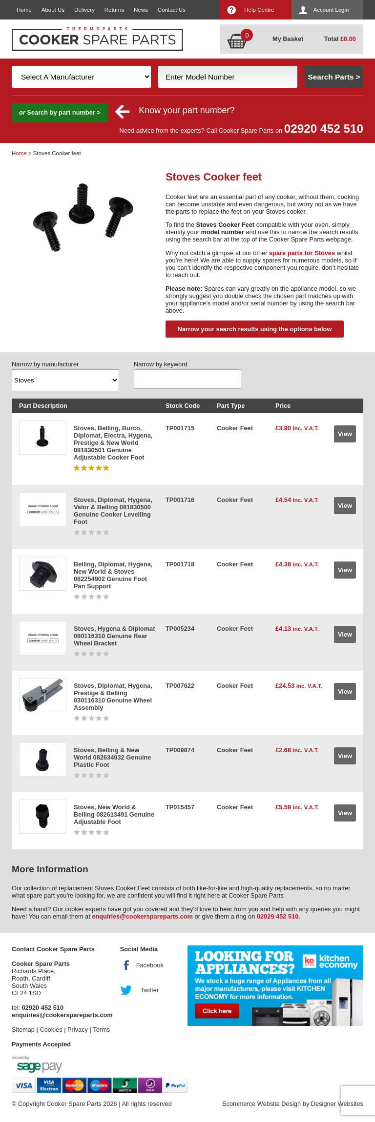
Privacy (77, 1029)
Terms (101, 1029)
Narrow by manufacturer (45, 364)
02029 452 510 (277, 916)
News (141, 10)
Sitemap (23, 1029)
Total (340, 38)
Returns (114, 10)
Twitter (149, 990)
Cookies (51, 1029)
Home (24, 10)
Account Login (331, 10)
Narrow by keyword (161, 364)
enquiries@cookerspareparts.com (142, 916)
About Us (53, 10)
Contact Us (172, 10)
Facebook (150, 965)
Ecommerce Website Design (261, 1103)
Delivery (84, 10)
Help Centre (259, 10)
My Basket (287, 38)
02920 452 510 (323, 128)
